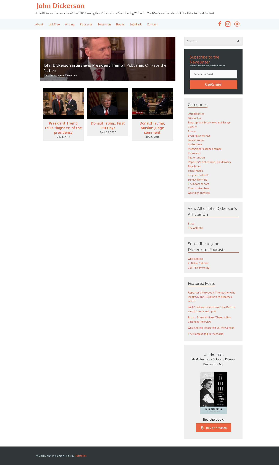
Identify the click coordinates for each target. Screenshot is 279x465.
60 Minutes (194, 118)
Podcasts (86, 25)
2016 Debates (196, 114)
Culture (192, 127)
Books (120, 25)
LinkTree (54, 25)
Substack (136, 25)
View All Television (67, 75)
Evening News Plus (199, 135)
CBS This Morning (198, 265)
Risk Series (194, 165)
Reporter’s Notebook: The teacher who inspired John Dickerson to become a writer (211, 295)
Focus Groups (196, 140)
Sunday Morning (197, 178)
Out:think (80, 453)
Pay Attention (196, 157)
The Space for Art (198, 182)
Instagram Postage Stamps (205, 148)
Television (104, 25)
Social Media (195, 169)
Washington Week (199, 191)
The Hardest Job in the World (206, 331)
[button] (213, 85)
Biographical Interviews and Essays (209, 123)
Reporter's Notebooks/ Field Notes (209, 161)
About (39, 25)
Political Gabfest (198, 261)
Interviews (194, 152)
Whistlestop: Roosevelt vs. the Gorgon (211, 325)
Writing (70, 25)
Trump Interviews (198, 187)
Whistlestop (195, 257)
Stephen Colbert (198, 174)
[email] (213, 75)
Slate (191, 222)
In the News (195, 144)
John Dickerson (62, 5)
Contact (152, 25)
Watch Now (49, 75)
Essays (192, 131)
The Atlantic (195, 226)
